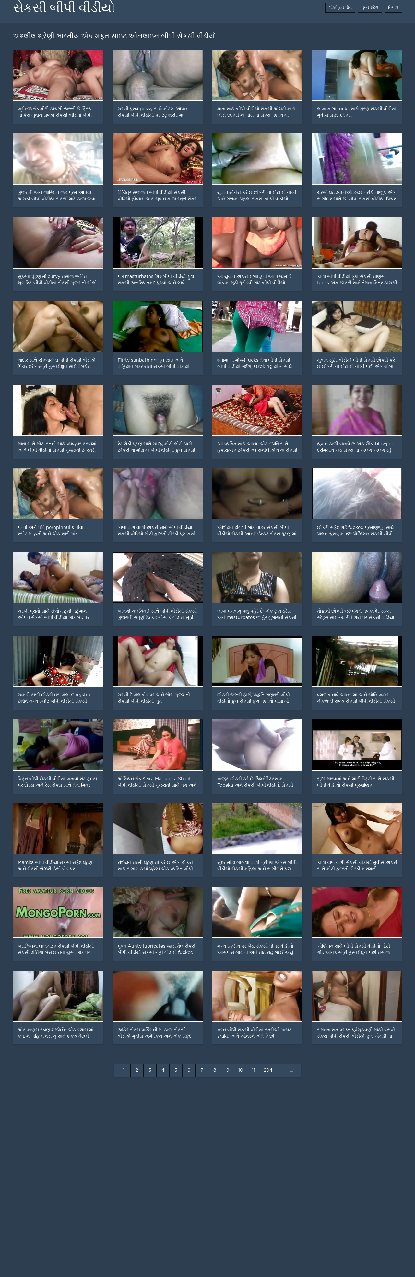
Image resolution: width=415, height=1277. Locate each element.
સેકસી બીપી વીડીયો (64, 7)
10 (240, 1070)
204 (268, 1070)
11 (253, 1070)
